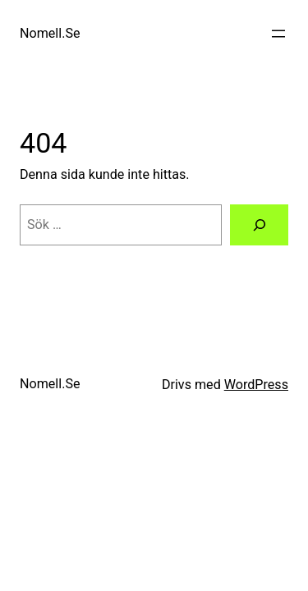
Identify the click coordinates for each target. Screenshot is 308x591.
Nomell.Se (50, 33)
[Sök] (259, 224)
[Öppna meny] (278, 34)
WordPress (256, 384)
